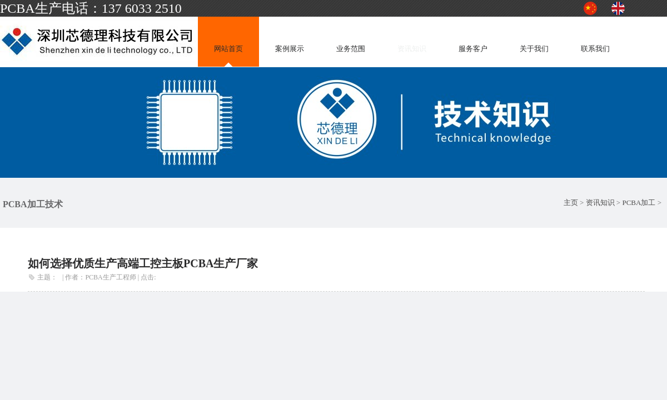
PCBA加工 (638, 202)
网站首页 (228, 48)
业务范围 (350, 48)
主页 (571, 202)
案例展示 (289, 48)
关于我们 (534, 48)
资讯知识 (411, 48)
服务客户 (473, 48)
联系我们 (595, 48)
